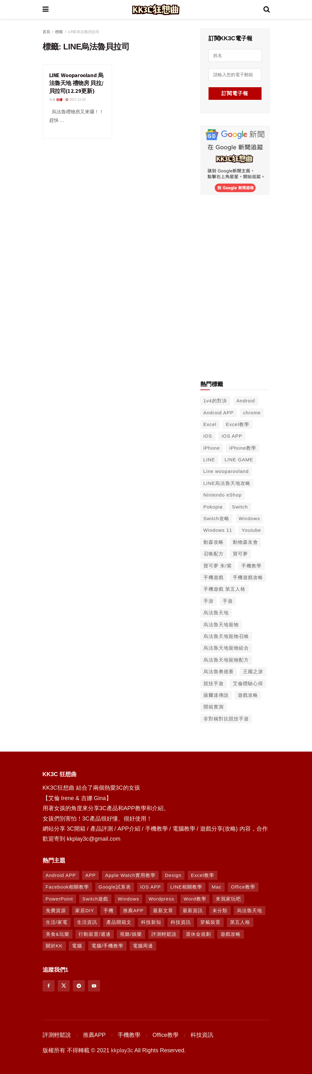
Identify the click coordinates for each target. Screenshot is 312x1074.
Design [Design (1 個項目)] (173, 874)
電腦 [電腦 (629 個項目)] (77, 945)
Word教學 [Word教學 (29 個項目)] (195, 898)
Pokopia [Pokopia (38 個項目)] (213, 506)
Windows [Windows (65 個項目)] (249, 517)
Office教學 (165, 1034)
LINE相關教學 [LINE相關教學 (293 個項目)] (186, 886)
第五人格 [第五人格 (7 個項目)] (240, 921)
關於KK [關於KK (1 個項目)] (54, 945)
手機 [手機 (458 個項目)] (108, 909)
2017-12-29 (75, 99)
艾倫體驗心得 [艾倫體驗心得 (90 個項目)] (248, 682)
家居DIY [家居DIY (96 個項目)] (84, 909)
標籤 (59, 32)
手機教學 (129, 1034)
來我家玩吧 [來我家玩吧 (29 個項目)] (228, 898)
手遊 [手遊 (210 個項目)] (228, 600)
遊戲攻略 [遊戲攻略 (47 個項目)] (248, 694)
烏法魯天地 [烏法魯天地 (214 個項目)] (216, 612)
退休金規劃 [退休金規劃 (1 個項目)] (198, 933)
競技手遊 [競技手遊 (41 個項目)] (213, 682)
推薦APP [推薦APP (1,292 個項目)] (133, 909)
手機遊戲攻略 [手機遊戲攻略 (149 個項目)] (248, 576)
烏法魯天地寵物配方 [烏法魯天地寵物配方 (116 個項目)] (226, 659)
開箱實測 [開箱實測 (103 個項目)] (213, 706)
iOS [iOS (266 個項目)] (207, 435)
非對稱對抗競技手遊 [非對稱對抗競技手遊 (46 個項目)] (226, 718)
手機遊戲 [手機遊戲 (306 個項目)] (213, 576)
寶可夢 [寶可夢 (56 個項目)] (240, 553)
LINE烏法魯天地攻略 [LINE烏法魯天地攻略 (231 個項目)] (226, 482)
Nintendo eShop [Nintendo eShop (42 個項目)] (222, 494)
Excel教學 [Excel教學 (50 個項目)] (237, 423)
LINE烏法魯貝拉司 (83, 32)
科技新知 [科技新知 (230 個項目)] (151, 921)
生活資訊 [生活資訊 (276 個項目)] (87, 921)
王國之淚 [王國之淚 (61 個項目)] (253, 670)
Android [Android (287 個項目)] (246, 400)
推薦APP (94, 1034)
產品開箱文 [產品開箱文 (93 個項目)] (119, 921)
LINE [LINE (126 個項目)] (209, 459)
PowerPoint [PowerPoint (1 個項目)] (59, 898)
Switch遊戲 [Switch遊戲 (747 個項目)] (95, 898)
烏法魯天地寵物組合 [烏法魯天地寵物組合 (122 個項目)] (226, 647)
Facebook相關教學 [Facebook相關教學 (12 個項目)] (67, 886)
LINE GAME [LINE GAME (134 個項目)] (239, 459)
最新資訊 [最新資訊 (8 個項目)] (193, 909)
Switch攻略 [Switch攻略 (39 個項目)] (216, 517)
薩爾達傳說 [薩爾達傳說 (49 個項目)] (216, 694)
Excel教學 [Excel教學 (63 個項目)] (202, 874)
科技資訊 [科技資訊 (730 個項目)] (181, 921)
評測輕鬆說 (57, 1034)
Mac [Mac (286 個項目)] (216, 886)
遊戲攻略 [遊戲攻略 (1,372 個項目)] (231, 933)
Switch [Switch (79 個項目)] (240, 506)
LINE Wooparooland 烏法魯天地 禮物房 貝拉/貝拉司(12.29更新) (76, 82)
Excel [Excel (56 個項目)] (210, 423)
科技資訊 (202, 1034)
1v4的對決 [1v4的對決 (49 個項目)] (215, 400)
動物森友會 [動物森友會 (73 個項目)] (245, 541)
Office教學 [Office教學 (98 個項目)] (243, 886)
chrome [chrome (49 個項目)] (252, 412)
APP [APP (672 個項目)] (90, 874)
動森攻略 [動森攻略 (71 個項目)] (213, 541)
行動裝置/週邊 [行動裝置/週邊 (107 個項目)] (94, 933)
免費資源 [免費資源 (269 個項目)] (56, 909)
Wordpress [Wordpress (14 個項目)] (161, 898)
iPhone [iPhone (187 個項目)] (211, 447)
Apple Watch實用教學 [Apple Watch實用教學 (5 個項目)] (130, 874)
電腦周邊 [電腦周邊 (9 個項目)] (143, 945)
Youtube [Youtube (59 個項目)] (251, 529)
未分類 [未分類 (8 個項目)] (219, 909)
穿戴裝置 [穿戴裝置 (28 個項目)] (210, 921)
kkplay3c (122, 1050)
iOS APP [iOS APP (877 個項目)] (150, 886)
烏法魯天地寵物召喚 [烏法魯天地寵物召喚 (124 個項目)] (226, 635)
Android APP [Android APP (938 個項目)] (61, 874)
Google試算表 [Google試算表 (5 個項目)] (114, 886)
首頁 (46, 32)
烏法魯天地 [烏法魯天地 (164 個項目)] (249, 909)
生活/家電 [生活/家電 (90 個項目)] (57, 921)
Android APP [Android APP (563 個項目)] (218, 412)
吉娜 (59, 99)
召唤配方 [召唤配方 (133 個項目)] (213, 553)
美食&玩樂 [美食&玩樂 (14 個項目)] (57, 933)
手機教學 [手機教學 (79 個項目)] (251, 565)
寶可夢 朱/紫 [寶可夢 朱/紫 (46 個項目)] (217, 565)
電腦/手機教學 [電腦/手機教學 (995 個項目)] (107, 945)
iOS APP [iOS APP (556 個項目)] (231, 435)
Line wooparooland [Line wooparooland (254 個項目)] (226, 471)
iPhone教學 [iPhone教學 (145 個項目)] (242, 447)
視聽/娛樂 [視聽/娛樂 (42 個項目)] (131, 933)
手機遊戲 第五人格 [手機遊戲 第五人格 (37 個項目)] (224, 588)
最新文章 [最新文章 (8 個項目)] (163, 909)
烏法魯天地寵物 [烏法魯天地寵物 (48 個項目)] (221, 624)
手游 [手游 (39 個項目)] (208, 600)
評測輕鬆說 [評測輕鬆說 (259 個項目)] (164, 933)
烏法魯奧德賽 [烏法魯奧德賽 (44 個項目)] (218, 670)
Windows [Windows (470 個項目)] (128, 898)
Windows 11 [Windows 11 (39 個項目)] (218, 529)
